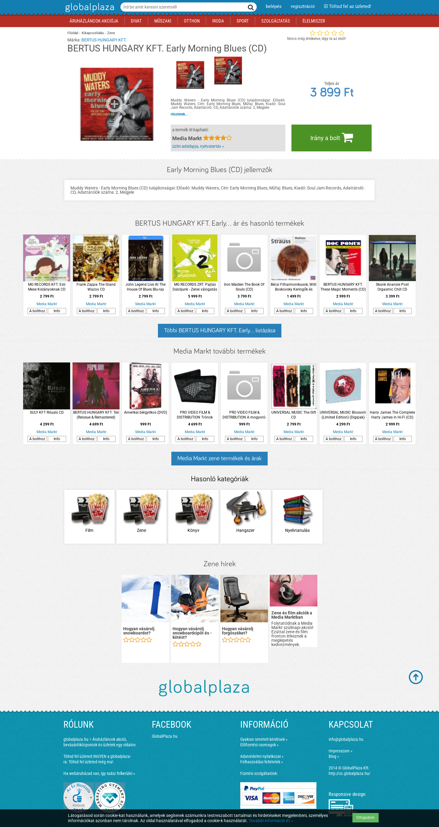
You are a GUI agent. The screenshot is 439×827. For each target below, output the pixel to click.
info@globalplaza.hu (346, 739)
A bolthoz (37, 311)
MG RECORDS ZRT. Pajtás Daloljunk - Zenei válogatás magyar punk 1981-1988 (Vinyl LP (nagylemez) (195, 287)
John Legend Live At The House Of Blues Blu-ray (145, 287)
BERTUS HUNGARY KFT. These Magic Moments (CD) (343, 287)
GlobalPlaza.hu (164, 736)
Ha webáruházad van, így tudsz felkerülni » (99, 773)
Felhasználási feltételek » (261, 761)
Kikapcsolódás (93, 33)
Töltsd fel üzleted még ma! (91, 761)
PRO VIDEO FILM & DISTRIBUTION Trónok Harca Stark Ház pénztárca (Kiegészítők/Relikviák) (195, 415)
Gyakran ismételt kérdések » (263, 739)
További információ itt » (271, 820)
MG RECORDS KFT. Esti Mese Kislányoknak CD (47, 287)
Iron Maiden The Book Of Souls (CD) (244, 287)
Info (57, 311)
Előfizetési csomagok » (259, 744)
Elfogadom (365, 817)
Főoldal (72, 33)
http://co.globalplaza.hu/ (349, 773)
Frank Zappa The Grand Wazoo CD (96, 287)
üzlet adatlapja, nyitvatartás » (198, 146)
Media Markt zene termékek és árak (219, 458)
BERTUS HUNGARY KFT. (104, 39)
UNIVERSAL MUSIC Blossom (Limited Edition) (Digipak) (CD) (343, 415)
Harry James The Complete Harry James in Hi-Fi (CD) (392, 414)
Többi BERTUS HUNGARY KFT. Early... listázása (219, 330)
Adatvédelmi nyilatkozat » (262, 756)
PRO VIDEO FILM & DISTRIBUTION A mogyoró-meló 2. (244, 415)
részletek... (179, 114)
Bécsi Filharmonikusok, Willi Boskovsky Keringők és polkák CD (293, 287)
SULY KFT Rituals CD (47, 412)
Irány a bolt (331, 137)
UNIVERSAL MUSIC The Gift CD (293, 414)
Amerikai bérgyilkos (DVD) (145, 412)
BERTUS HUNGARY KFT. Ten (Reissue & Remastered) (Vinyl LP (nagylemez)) (96, 415)
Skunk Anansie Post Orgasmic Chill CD (392, 287)
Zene (111, 33)
